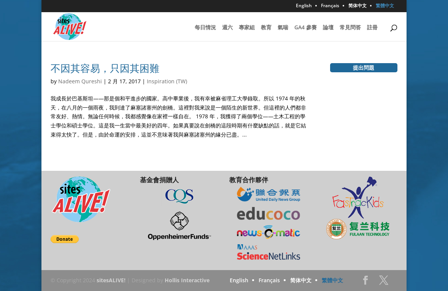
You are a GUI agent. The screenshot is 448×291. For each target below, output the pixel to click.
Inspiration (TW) (167, 81)
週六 (227, 28)
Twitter (383, 282)
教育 (266, 28)
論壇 (328, 28)
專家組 (247, 28)
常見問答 (350, 28)
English (304, 6)
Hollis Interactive (187, 280)
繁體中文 (385, 6)
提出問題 (363, 67)
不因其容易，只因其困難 (105, 68)
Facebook (365, 282)
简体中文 (357, 6)
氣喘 (283, 28)
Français (330, 6)
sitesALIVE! (111, 280)
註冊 (372, 28)
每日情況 (205, 28)
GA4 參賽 (305, 28)
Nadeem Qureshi (80, 81)
